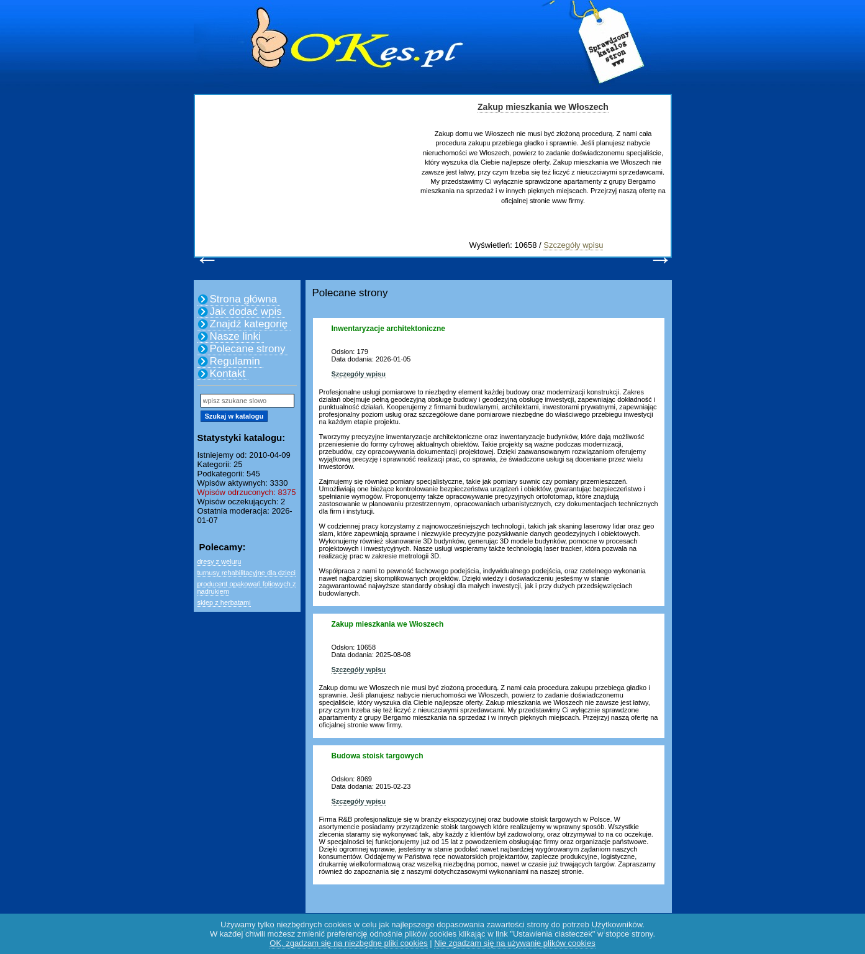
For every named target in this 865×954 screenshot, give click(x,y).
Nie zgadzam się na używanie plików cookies (514, 943)
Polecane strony (248, 349)
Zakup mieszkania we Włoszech (543, 107)
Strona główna (244, 299)
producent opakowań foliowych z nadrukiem (246, 587)
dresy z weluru (219, 561)
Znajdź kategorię (249, 324)
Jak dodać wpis (246, 311)
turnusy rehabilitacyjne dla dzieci (246, 572)
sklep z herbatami (224, 602)
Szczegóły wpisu (573, 245)
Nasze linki (235, 336)
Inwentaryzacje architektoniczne (388, 328)
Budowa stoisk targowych (377, 756)
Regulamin (235, 361)
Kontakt (228, 373)
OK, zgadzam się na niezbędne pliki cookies (348, 943)
